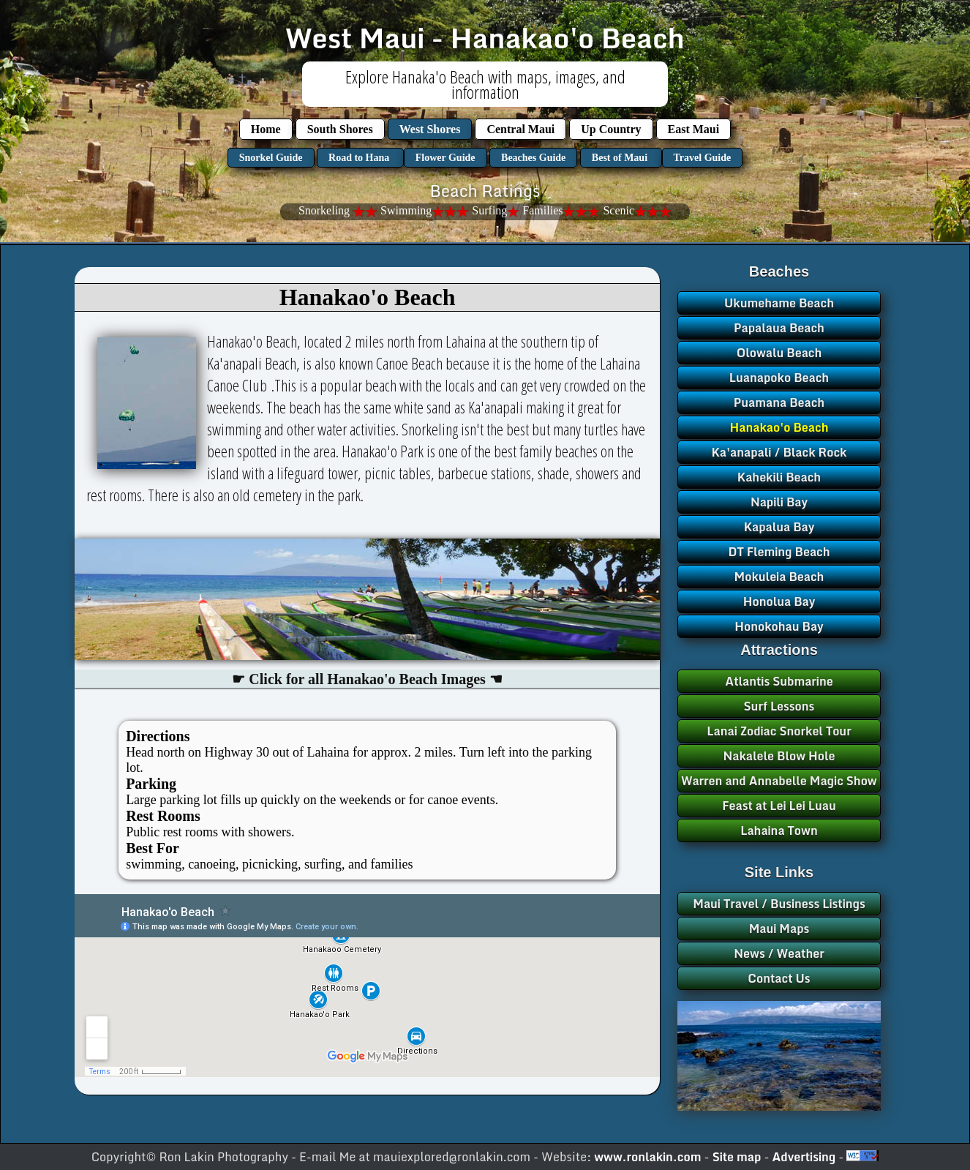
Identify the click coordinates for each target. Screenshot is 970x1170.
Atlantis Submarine (778, 681)
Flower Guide (445, 157)
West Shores (430, 129)
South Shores (340, 129)
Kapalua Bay (779, 526)
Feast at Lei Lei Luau (778, 805)
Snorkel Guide (271, 157)
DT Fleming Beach (779, 551)
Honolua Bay (779, 601)
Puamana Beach (779, 402)
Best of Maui (621, 157)
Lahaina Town (778, 830)
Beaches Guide (533, 157)
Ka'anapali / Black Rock (779, 452)
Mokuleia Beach (779, 576)
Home (266, 129)
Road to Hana (360, 157)
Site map (738, 1156)
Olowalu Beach (779, 352)
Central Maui (520, 129)
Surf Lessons (779, 706)
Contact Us (779, 978)
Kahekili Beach (779, 477)
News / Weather (779, 953)
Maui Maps (779, 928)
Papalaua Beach (779, 327)
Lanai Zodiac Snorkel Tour (779, 730)
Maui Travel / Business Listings (779, 903)
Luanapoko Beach (779, 377)
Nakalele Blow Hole (779, 755)
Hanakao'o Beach (779, 427)
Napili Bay (779, 501)
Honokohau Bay (778, 626)
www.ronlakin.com (647, 1156)
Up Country (611, 129)
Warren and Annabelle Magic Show (779, 780)
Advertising (805, 1156)
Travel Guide (703, 157)
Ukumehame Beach (779, 302)
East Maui (694, 129)
